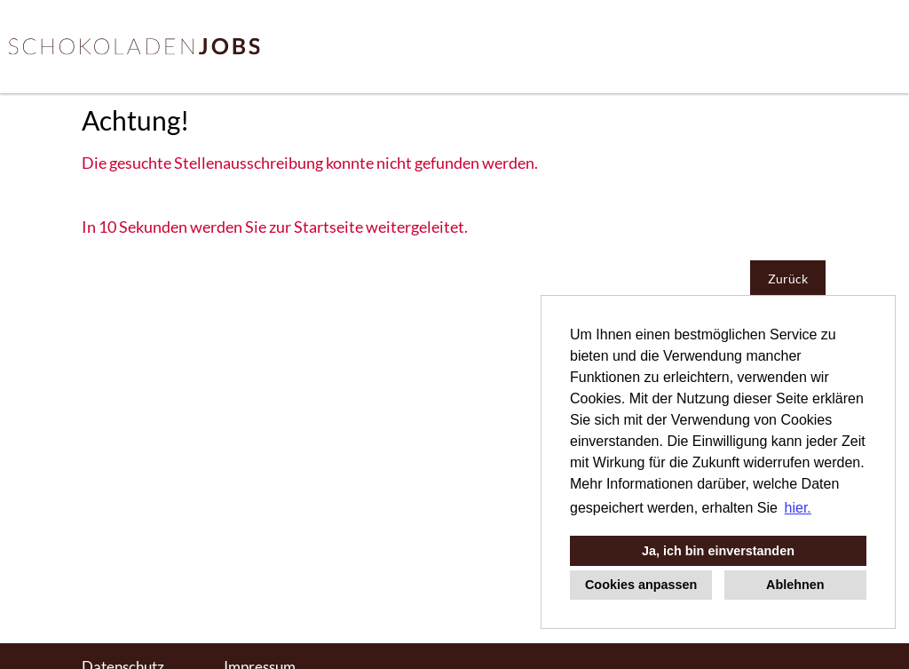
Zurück (788, 278)
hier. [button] (798, 507)
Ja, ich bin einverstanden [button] (718, 551)
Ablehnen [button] (795, 584)
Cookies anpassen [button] (641, 584)
